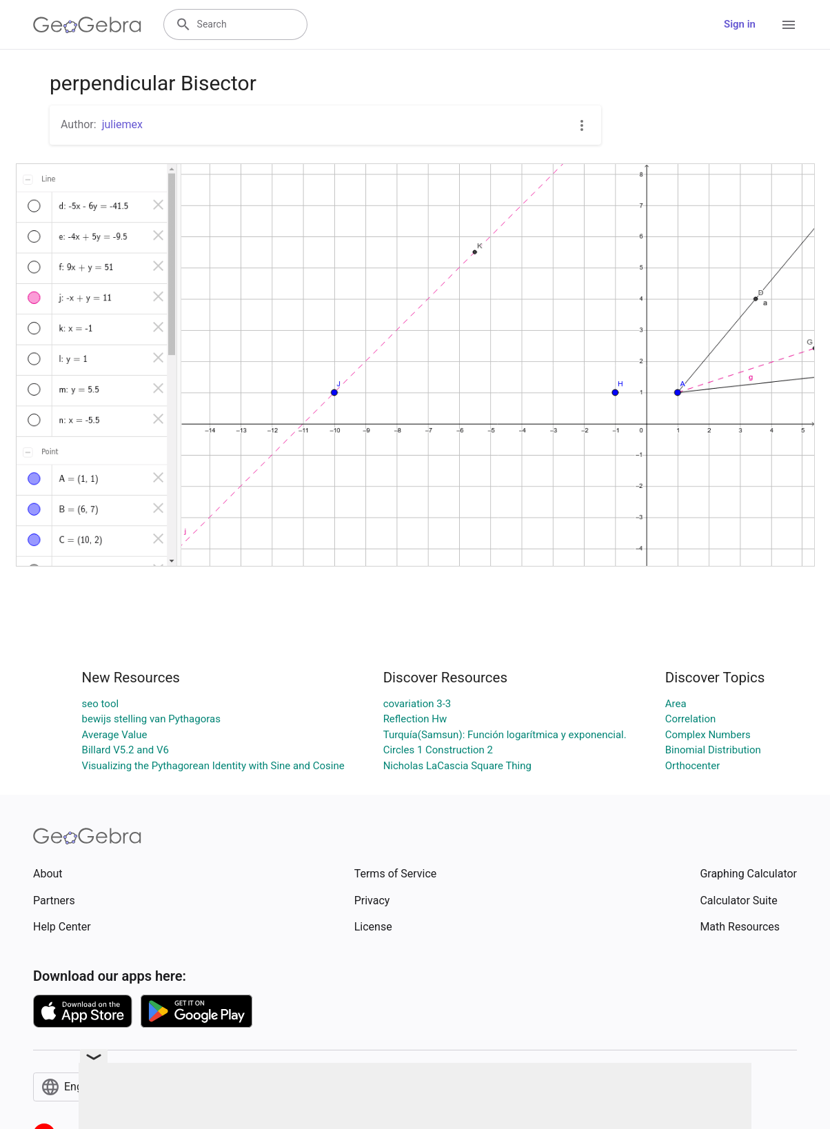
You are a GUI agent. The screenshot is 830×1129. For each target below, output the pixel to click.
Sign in (740, 24)
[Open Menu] (788, 25)
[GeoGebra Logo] (87, 25)
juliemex (122, 124)
